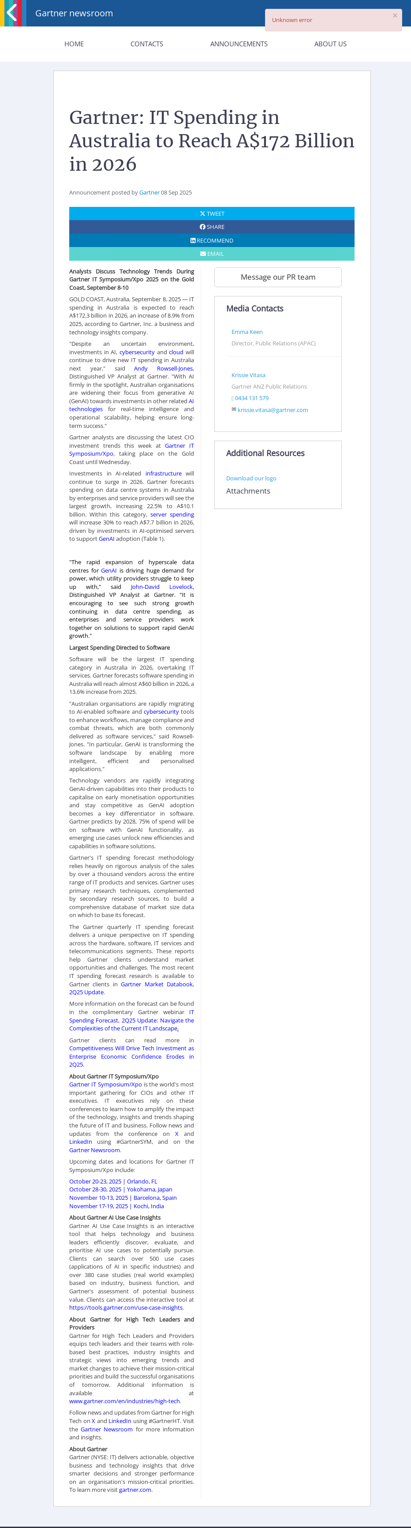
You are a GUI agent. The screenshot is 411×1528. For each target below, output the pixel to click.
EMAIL (212, 254)
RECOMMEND (212, 240)
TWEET (212, 213)
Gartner (149, 192)
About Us (330, 43)
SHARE (212, 227)
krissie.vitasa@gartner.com (273, 410)
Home (74, 43)
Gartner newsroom (74, 13)
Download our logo (251, 478)
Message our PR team (278, 277)
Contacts (147, 43)
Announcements (239, 43)
